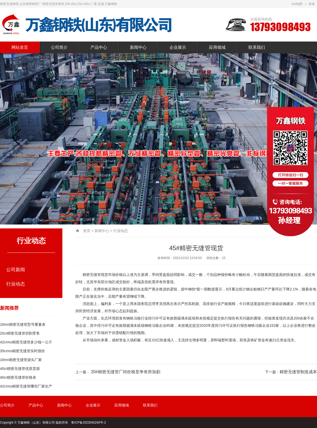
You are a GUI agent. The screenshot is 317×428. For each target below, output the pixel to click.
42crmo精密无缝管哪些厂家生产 (26, 386)
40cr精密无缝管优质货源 (20, 368)
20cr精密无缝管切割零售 (20, 333)
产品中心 (98, 47)
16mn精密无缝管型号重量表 (22, 324)
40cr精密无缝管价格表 (18, 377)
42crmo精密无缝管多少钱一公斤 (26, 342)
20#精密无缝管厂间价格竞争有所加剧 (125, 372)
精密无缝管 (92, 275)
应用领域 (217, 47)
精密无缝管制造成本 (298, 372)
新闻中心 (138, 47)
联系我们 (256, 47)
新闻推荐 (9, 308)
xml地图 (297, 4)
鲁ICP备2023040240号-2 (88, 422)
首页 (86, 231)
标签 (312, 4)
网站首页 (19, 47)
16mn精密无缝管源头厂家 (21, 360)
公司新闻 (15, 269)
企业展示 (177, 47)
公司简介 (59, 47)
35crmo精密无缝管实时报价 (22, 351)
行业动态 (15, 284)
